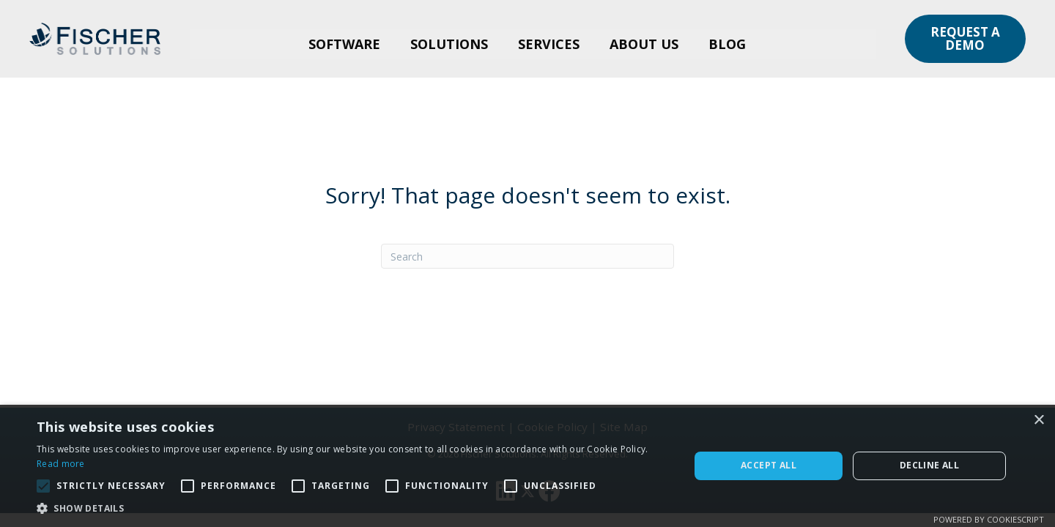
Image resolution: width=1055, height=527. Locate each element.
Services (549, 44)
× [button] (1038, 420)
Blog (727, 44)
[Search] (527, 256)
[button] (965, 39)
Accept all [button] (768, 465)
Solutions (449, 44)
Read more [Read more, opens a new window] (61, 463)
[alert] (527, 466)
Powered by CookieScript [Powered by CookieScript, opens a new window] (988, 519)
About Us (644, 44)
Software (344, 44)
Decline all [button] (929, 465)
